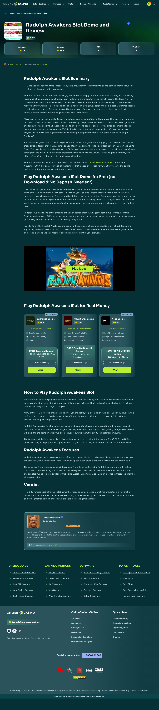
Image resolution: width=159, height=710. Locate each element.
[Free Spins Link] (134, 578)
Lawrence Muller (43, 64)
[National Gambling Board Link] (89, 671)
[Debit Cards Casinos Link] (58, 578)
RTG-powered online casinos (104, 162)
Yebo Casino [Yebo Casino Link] (118, 319)
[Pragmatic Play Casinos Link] (95, 584)
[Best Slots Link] (134, 584)
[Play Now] (79, 269)
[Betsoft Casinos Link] (95, 596)
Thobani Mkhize (15, 64)
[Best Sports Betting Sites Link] (134, 590)
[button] (149, 4)
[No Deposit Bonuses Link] (22, 578)
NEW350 (120, 362)
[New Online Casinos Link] (22, 590)
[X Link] (14, 631)
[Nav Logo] (15, 4)
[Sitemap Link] (116, 637)
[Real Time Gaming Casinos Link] (95, 572)
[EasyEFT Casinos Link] (58, 572)
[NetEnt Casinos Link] (95, 578)
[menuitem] (41, 4)
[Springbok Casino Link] (30, 320)
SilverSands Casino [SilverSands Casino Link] (84, 319)
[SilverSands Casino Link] (68, 320)
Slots (12, 13)
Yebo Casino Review (117, 328)
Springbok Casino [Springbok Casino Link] (46, 319)
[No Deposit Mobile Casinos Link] (134, 572)
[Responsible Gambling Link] (81, 637)
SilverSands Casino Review (79, 328)
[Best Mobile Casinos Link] (22, 596)
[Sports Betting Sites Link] (122, 623)
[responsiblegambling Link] (69, 671)
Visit (42, 370)
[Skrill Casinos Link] (58, 584)
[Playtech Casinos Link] (95, 590)
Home (6, 13)
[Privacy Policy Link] (77, 627)
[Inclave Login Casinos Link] (134, 596)
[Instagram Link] (20, 631)
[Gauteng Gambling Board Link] (79, 671)
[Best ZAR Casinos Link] (22, 584)
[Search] (154, 3)
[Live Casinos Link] (118, 632)
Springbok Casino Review (42, 328)
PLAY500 (45, 362)
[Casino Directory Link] (120, 618)
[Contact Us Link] (76, 623)
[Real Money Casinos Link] (122, 627)
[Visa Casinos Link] (58, 590)
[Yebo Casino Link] (105, 320)
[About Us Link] (75, 618)
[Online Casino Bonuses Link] (22, 572)
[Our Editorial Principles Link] (81, 641)
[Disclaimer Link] (76, 632)
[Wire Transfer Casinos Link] (58, 596)
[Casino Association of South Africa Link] (99, 671)
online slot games (63, 169)
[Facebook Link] (9, 631)
